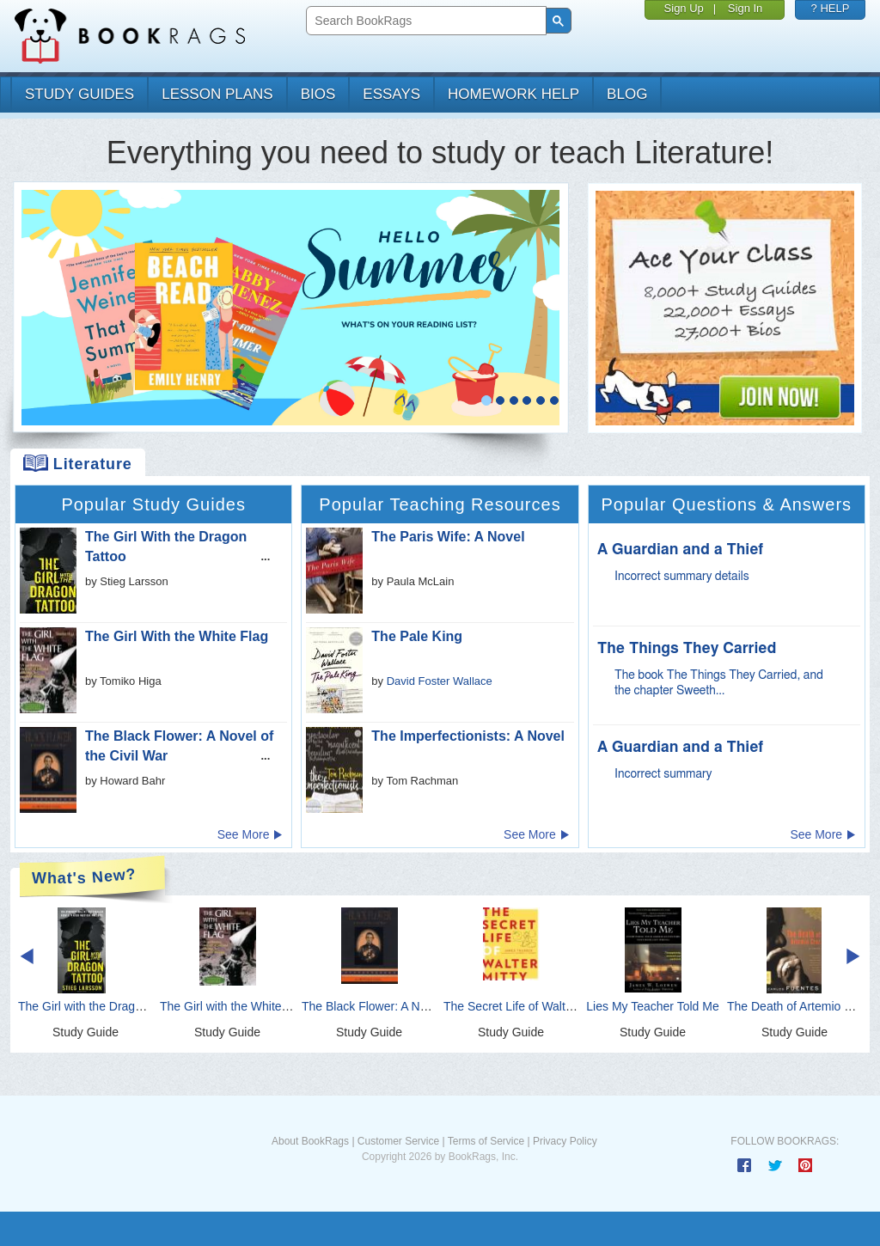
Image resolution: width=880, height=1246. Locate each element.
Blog (627, 94)
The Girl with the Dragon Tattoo (101, 1006)
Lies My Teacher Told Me (652, 1006)
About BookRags (310, 1141)
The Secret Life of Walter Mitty (524, 1006)
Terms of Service (486, 1141)
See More (250, 834)
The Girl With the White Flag (176, 636)
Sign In (745, 8)
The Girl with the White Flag (234, 1006)
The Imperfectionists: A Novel (468, 736)
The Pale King (416, 636)
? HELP (830, 8)
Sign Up (684, 8)
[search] (424, 21)
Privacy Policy (565, 1141)
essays (391, 94)
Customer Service (398, 1141)
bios (318, 94)
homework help (513, 94)
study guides (79, 94)
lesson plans (217, 94)
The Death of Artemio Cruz (798, 1006)
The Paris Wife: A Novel (447, 536)
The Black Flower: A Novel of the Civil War (414, 1006)
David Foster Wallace (439, 681)
